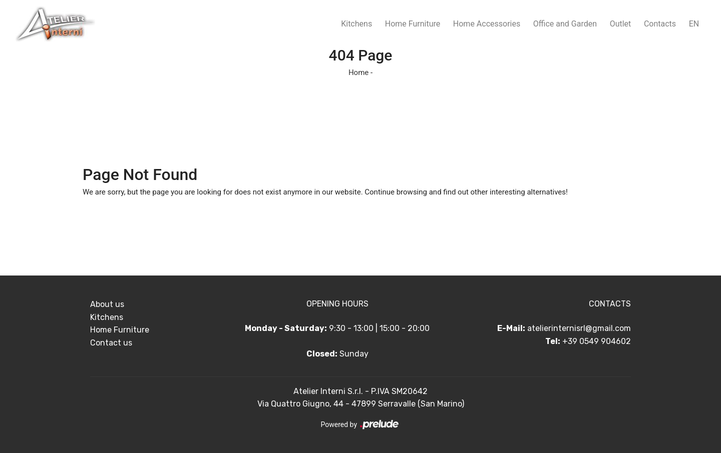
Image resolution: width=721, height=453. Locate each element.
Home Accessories (486, 23)
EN (694, 23)
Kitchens (356, 23)
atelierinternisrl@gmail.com (579, 328)
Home (358, 72)
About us (107, 304)
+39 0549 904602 (596, 341)
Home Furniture (412, 23)
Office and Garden (565, 23)
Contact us (111, 343)
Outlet (620, 23)
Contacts (660, 23)
